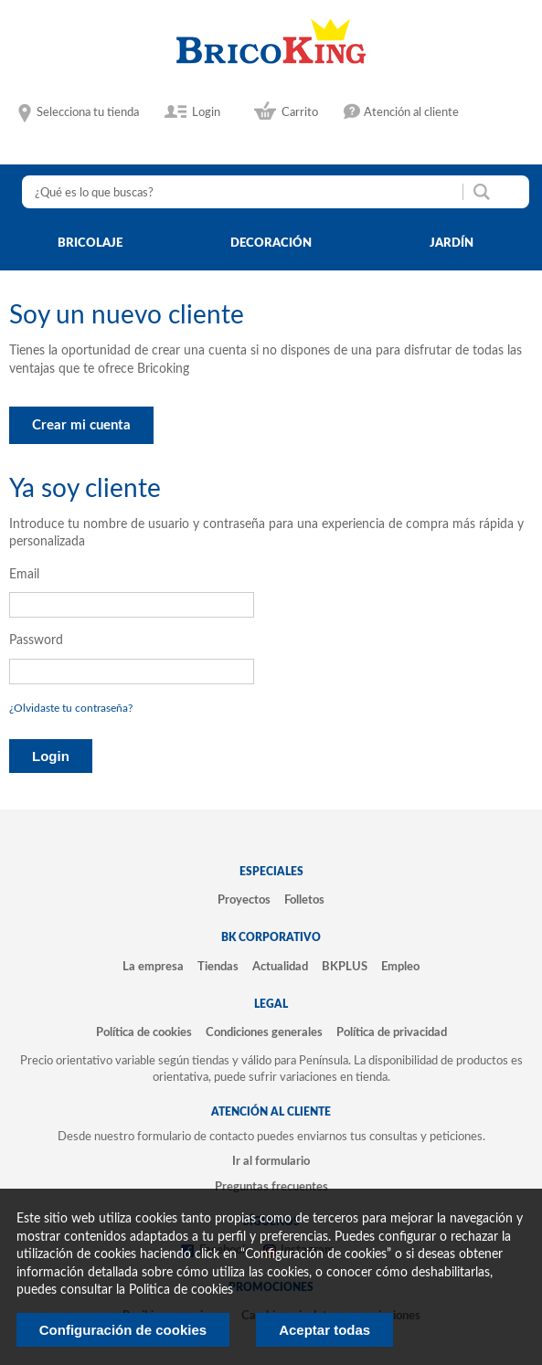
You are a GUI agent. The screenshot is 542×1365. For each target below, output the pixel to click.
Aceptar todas (324, 1330)
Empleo (400, 966)
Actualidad (280, 966)
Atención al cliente (411, 112)
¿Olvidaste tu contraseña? (71, 708)
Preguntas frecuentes (271, 1186)
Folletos (304, 899)
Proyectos (244, 899)
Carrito (300, 112)
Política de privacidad (391, 1032)
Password (36, 640)
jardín (451, 243)
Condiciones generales (264, 1032)
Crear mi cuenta (81, 425)
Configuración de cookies (123, 1330)
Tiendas (218, 966)
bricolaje (90, 243)
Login (206, 112)
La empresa (153, 966)
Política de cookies (144, 1032)
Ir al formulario (271, 1161)
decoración (271, 243)
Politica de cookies (181, 1290)
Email (24, 574)
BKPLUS (344, 966)
